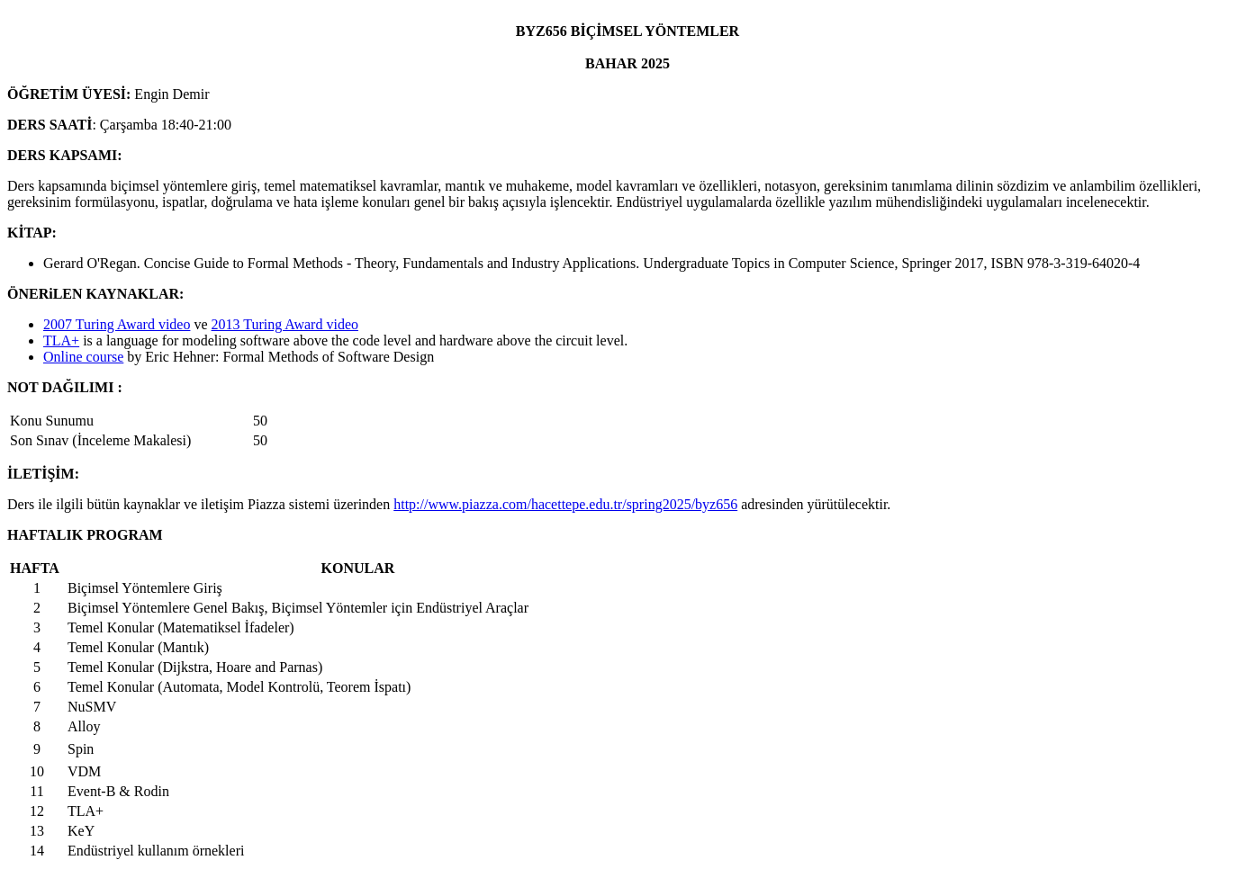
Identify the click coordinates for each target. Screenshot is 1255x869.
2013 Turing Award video (285, 324)
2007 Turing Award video (116, 324)
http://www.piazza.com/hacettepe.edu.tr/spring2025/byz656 (565, 504)
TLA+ (61, 340)
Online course (83, 356)
